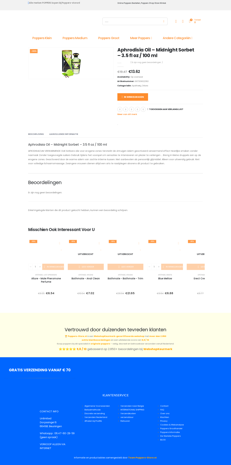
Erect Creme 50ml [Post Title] (205, 278)
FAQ (162, 409)
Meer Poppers (140, 38)
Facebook (119, 109)
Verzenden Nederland (96, 417)
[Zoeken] (163, 21)
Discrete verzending (95, 413)
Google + (137, 109)
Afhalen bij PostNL (93, 421)
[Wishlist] (182, 21)
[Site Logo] (63, 22)
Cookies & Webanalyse (172, 424)
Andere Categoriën (176, 38)
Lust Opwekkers (50, 275)
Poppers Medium (75, 38)
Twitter (125, 109)
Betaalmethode (93, 409)
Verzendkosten (128, 413)
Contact (164, 406)
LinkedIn (131, 109)
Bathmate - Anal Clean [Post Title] (86, 278)
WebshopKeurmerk (157, 349)
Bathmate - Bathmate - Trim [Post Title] (125, 278)
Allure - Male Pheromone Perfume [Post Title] (46, 280)
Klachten (164, 417)
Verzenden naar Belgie (132, 406)
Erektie (169, 275)
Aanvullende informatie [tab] (63, 134)
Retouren (125, 421)
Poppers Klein (42, 38)
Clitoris (145, 85)
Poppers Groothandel (171, 428)
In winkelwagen (134, 97)
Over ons (164, 413)
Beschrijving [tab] (36, 134)
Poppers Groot (108, 38)
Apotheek (136, 85)
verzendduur (127, 417)
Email (143, 109)
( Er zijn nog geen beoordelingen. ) (147, 62)
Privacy (163, 421)
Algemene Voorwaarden (97, 406)
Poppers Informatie (170, 432)
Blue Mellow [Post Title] (165, 278)
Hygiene (90, 275)
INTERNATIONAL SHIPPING (132, 409)
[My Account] (176, 21)
